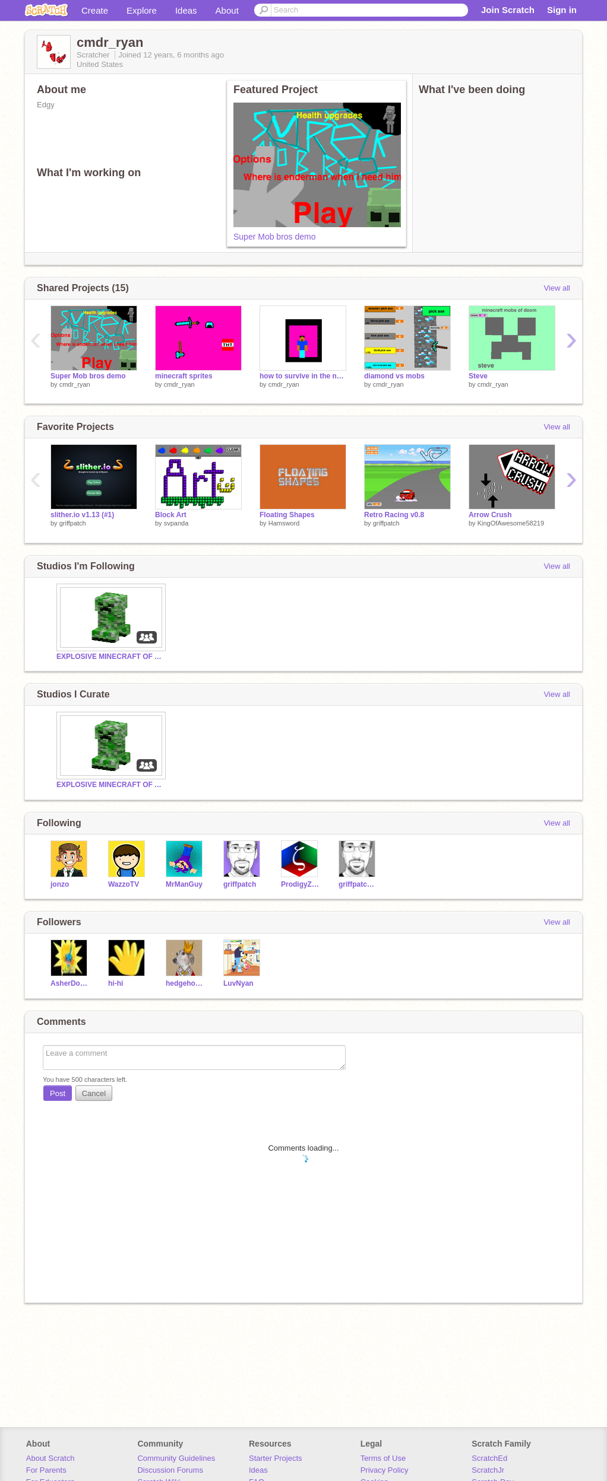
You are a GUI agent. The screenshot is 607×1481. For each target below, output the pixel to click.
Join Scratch (508, 10)
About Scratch (50, 1458)
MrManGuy (184, 884)
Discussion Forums (170, 1470)
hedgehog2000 (186, 983)
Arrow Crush (490, 515)
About (227, 10)
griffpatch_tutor (358, 884)
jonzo (59, 884)
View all (556, 288)
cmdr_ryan (74, 384)
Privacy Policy (385, 1470)
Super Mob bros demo (274, 236)
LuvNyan (238, 983)
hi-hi (115, 983)
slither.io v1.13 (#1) (82, 515)
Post (57, 1093)
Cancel (94, 1093)
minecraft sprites (184, 376)
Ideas (186, 10)
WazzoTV (123, 884)
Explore (142, 10)
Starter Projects (275, 1458)
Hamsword (284, 523)
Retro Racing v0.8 (394, 515)
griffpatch (72, 523)
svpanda (176, 523)
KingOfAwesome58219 (511, 523)
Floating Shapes (287, 515)
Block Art (170, 515)
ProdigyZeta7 (301, 884)
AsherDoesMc (70, 983)
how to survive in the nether (303, 376)
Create (94, 10)
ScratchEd (489, 1458)
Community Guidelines (176, 1458)
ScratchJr (488, 1470)
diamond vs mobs (394, 376)
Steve (478, 376)
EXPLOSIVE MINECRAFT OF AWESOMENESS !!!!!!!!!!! (109, 656)
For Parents (46, 1470)
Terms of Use (383, 1458)
